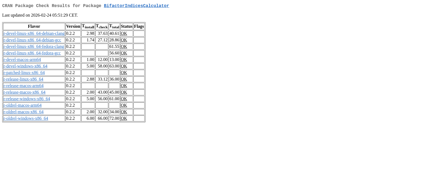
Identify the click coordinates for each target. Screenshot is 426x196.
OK (124, 34)
